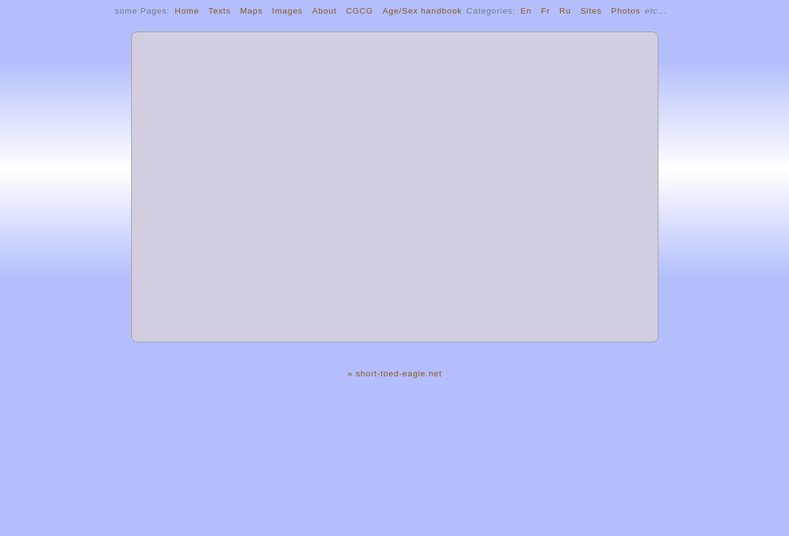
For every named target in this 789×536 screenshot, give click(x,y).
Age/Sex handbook (422, 10)
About (324, 10)
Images (287, 10)
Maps (251, 10)
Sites (591, 10)
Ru (565, 10)
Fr (545, 10)
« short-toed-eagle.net (395, 373)
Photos (626, 10)
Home (187, 10)
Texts (220, 10)
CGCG (359, 10)
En (526, 10)
